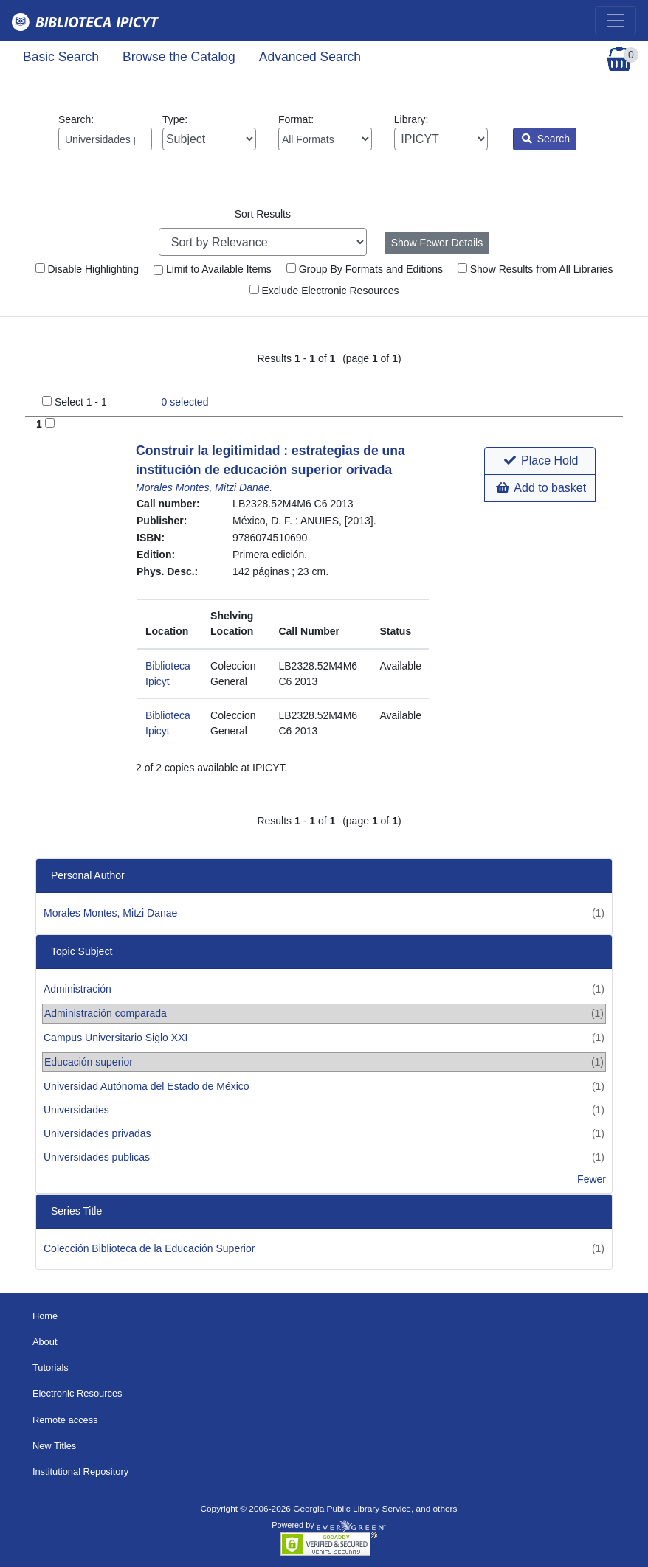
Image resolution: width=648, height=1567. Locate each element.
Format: (325, 132)
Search (546, 139)
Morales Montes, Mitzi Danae (110, 913)
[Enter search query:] (105, 139)
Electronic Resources (77, 1393)
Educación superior (88, 1062)
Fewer (591, 1179)
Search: (105, 132)
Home (45, 1315)
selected (185, 402)
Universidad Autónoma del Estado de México (146, 1086)
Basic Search (61, 56)
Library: (441, 132)
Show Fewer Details (437, 243)
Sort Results (263, 214)
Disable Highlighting (87, 269)
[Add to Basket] (50, 423)
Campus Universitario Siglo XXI (115, 1037)
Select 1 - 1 (81, 402)
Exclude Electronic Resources (324, 290)
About (45, 1341)
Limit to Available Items (213, 269)
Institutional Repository (80, 1471)
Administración (77, 989)
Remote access (65, 1419)
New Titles (54, 1445)
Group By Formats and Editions (364, 269)
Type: (209, 132)
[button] (540, 461)
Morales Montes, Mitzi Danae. (204, 487)
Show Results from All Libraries (535, 269)
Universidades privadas (97, 1133)
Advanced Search (310, 56)
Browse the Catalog (179, 56)
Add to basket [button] (541, 488)
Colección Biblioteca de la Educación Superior (149, 1248)
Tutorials (50, 1367)
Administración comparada (105, 1013)
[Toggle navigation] (615, 20)
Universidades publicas (97, 1157)
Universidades (76, 1110)
